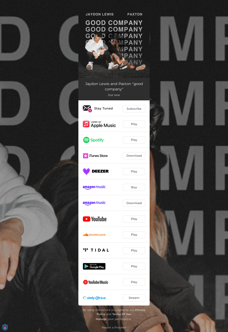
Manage (101, 319)
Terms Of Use (121, 314)
